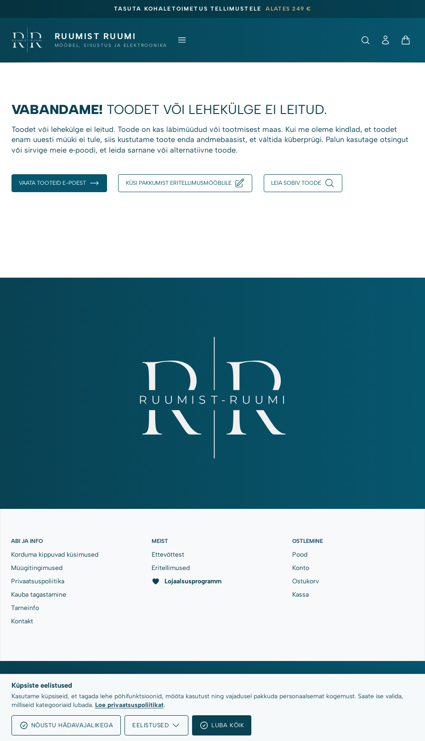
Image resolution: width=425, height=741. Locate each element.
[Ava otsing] (365, 40)
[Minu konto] (385, 40)
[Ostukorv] (406, 40)
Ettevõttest (168, 554)
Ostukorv (305, 581)
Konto (300, 567)
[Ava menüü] (182, 40)
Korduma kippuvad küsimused (54, 554)
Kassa (300, 594)
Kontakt (22, 621)
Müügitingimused (36, 567)
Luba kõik (221, 725)
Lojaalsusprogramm (186, 581)
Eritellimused (171, 567)
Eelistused (156, 725)
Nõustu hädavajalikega (66, 725)
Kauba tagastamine (38, 594)
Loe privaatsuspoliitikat (129, 704)
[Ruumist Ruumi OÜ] (89, 40)
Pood (299, 554)
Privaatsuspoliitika (37, 581)
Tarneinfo (25, 607)
